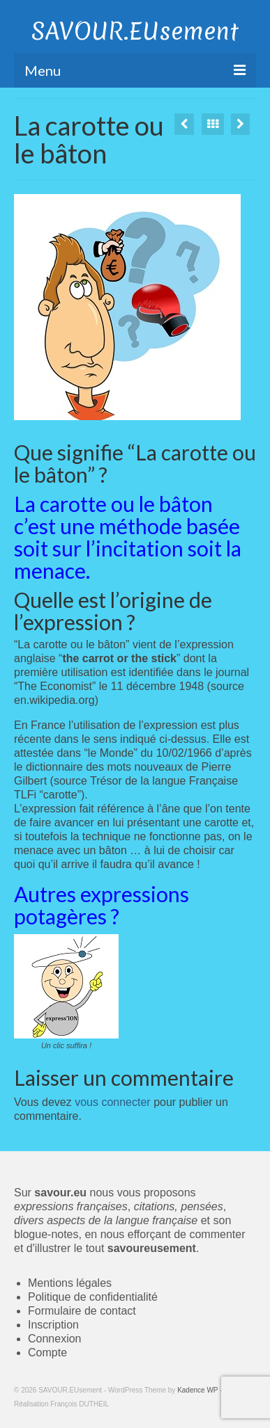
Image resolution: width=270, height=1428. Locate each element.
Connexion (55, 1339)
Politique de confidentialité (93, 1297)
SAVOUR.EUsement (135, 31)
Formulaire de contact (82, 1311)
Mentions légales (70, 1283)
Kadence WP (197, 1390)
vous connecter (113, 1102)
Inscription (53, 1325)
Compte (47, 1352)
